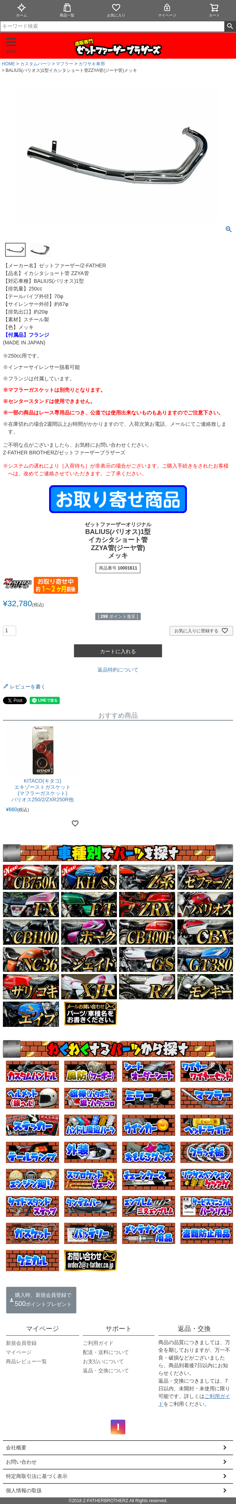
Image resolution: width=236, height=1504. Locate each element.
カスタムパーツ (35, 63)
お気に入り (116, 10)
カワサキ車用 (91, 63)
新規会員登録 (21, 1343)
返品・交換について (106, 1370)
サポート (119, 1328)
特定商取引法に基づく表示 (36, 1476)
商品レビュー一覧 (26, 1361)
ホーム (21, 10)
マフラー (64, 63)
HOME (8, 63)
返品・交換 (194, 1328)
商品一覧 (67, 10)
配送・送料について (106, 1352)
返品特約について (118, 670)
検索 (230, 26)
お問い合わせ (21, 1462)
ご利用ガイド (98, 1343)
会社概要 (16, 1447)
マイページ (167, 10)
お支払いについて (103, 1361)
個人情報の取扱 (24, 1490)
